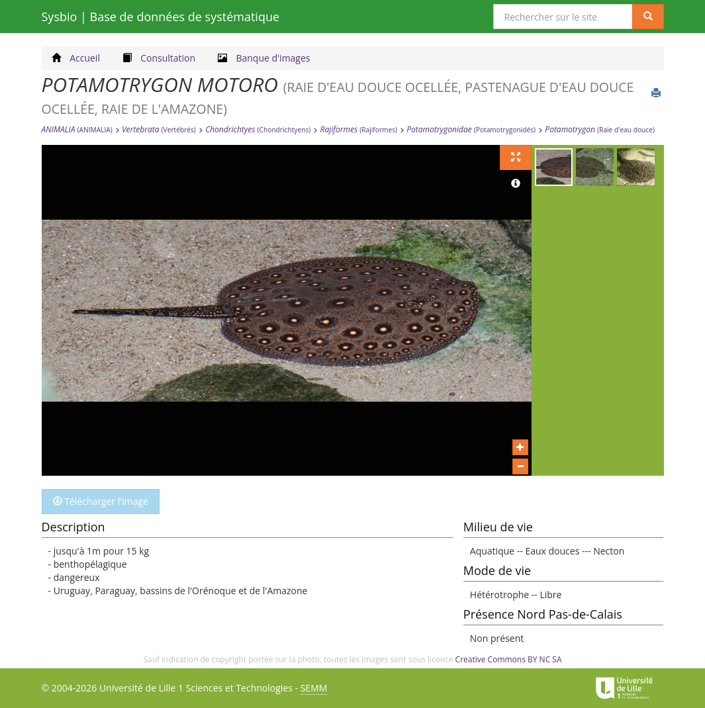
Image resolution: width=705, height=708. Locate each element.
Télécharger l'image (101, 501)
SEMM (314, 688)
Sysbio (161, 16)
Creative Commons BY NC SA (508, 659)
